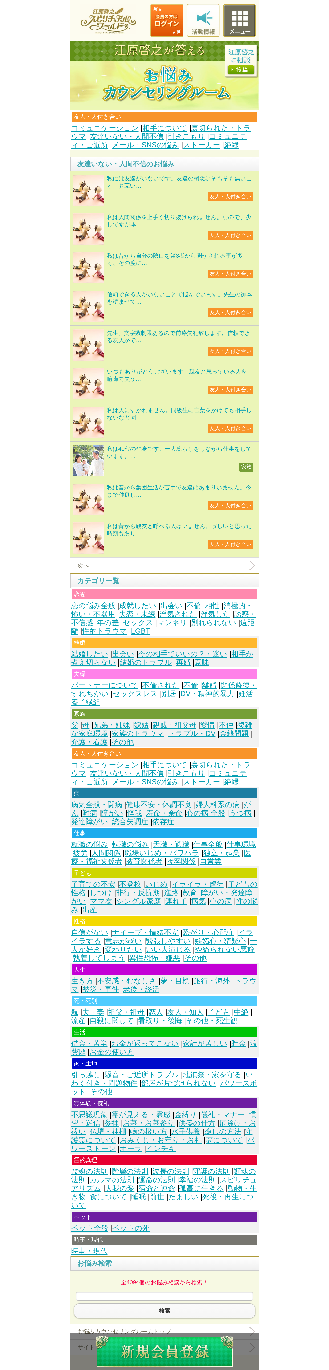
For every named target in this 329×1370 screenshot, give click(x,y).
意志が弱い (123, 941)
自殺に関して (111, 1020)
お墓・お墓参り (149, 1123)
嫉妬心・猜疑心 (220, 941)
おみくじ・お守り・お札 (161, 1140)
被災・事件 (100, 989)
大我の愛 (119, 1188)
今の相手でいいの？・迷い (182, 654)
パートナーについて (104, 685)
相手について (164, 128)
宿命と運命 (156, 1188)
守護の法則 (211, 1171)
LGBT (140, 631)
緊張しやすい (168, 941)
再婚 (183, 662)
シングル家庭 (138, 901)
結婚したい (89, 654)
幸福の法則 (197, 1180)
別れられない (213, 622)
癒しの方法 (222, 1131)
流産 (78, 1020)
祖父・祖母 (126, 1012)
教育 (190, 893)
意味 (202, 662)
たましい (183, 1197)
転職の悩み (130, 844)
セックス (138, 622)
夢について (224, 1140)
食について (108, 1197)
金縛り (186, 1114)
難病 (89, 813)
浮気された (178, 614)
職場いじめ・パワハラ (162, 853)
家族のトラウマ (138, 733)
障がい (112, 813)
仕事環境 (241, 844)
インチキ (161, 1148)
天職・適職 (171, 844)
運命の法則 (156, 1180)
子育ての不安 (93, 884)
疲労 (80, 853)
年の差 (108, 622)
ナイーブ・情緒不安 (145, 932)
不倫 (194, 606)
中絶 (241, 1012)
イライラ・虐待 (198, 884)
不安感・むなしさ (126, 981)
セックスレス (135, 694)
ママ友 (101, 901)
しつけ (100, 893)
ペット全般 (89, 1228)
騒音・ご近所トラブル (142, 1075)
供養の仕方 (197, 1123)
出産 (89, 910)
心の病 (221, 901)
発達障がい (89, 821)
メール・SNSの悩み (145, 145)
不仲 (226, 725)
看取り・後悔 (160, 1020)
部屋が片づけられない (178, 1083)
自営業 (211, 861)
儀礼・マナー (223, 1114)
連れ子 (176, 901)
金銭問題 (234, 733)
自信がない (89, 932)
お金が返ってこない (145, 1043)
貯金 (238, 1043)
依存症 (163, 821)
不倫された (160, 685)
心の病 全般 (205, 813)
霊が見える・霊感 (141, 1114)
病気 (198, 901)
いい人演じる (168, 949)
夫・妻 (93, 1012)
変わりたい (123, 949)
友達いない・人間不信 (127, 136)
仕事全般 (208, 844)
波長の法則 (170, 1171)
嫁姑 (141, 725)
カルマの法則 (111, 1180)
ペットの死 (131, 1228)
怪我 (134, 813)
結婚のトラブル (146, 662)
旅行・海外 (212, 981)
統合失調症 (130, 821)
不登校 (130, 884)
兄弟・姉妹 (111, 725)
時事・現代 (89, 1251)
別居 (169, 694)
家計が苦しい (205, 1043)
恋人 (156, 1012)
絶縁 (231, 145)
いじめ (156, 884)
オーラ (131, 1148)
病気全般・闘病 (96, 805)
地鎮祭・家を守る (212, 1075)
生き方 (82, 981)
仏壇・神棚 (108, 1131)
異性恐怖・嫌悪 (154, 958)
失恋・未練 (137, 614)
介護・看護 (89, 742)
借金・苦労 (89, 1043)
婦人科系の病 (218, 805)
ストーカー (201, 145)
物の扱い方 (148, 1131)
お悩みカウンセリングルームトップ (124, 1331)
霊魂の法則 (89, 1171)
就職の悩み (89, 844)
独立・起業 (221, 853)
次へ (83, 565)
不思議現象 (89, 1114)
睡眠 (138, 1197)
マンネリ (172, 622)
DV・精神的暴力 (207, 694)
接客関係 (181, 861)
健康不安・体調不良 (159, 805)
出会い (171, 606)
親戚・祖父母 (174, 725)
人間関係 (106, 853)
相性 (212, 606)
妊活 (245, 694)
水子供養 (185, 1131)
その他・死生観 (212, 1020)
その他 (122, 742)
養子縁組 (85, 702)
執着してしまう (99, 958)
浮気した (215, 614)
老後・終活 (141, 989)
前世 (157, 1197)
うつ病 (240, 813)
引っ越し (86, 1075)
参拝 (111, 1123)
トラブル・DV (191, 733)
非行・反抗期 (138, 893)
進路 (171, 893)
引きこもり (186, 136)
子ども (218, 1012)
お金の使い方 (111, 1052)
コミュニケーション (105, 128)
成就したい (137, 606)
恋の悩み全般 (93, 606)
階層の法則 (130, 1171)
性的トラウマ (104, 631)
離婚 (209, 685)
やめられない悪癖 (225, 949)
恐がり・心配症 (208, 932)
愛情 (207, 725)
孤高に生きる (201, 1188)
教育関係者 (144, 861)
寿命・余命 (164, 813)
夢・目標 (175, 981)
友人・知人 (185, 1012)
